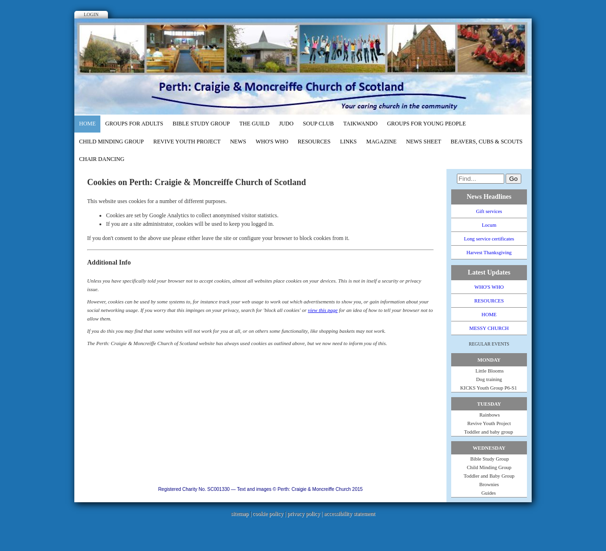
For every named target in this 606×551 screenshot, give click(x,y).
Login (91, 14)
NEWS (238, 141)
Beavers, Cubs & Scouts (487, 141)
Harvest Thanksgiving (488, 252)
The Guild (255, 123)
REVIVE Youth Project (187, 141)
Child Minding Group (111, 141)
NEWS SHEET (423, 141)
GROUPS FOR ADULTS (134, 123)
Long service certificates (489, 238)
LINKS (348, 141)
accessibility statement (349, 513)
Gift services (489, 211)
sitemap (240, 513)
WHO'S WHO (272, 141)
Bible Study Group (201, 123)
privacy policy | (305, 513)
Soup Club (318, 123)
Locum (489, 225)
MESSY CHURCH (488, 328)
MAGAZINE (381, 141)
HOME (87, 123)
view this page (323, 310)
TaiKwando (360, 123)
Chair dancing (102, 159)
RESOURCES (314, 141)
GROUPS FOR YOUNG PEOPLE (426, 123)
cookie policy (267, 513)
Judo (286, 123)
